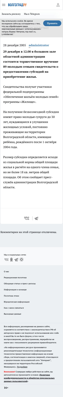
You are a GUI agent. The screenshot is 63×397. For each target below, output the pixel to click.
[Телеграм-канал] (16, 259)
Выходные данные (12, 314)
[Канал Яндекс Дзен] (21, 259)
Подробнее (22, 367)
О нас (6, 271)
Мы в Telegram (32, 13)
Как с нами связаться (14, 308)
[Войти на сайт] (58, 5)
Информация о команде (15, 289)
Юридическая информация (16, 302)
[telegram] (37, 218)
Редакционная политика (15, 277)
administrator (39, 45)
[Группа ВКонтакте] (6, 259)
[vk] (27, 218)
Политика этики (11, 295)
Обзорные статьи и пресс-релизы (20, 283)
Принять (52, 23)
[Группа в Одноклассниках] (11, 259)
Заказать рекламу (11, 13)
